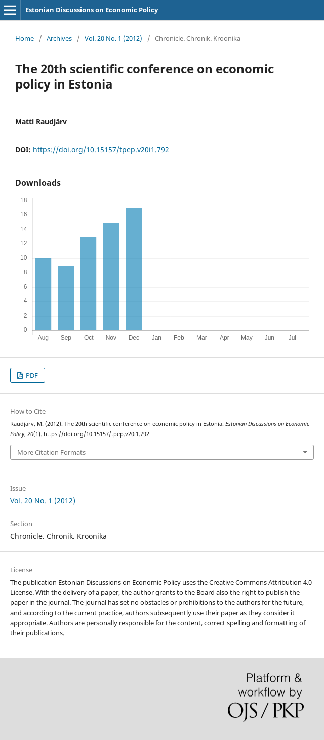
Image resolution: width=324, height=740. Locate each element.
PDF (31, 375)
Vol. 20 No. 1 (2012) (113, 38)
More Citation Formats (51, 452)
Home (24, 38)
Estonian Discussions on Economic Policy (91, 9)
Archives (59, 38)
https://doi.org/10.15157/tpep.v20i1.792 (101, 149)
